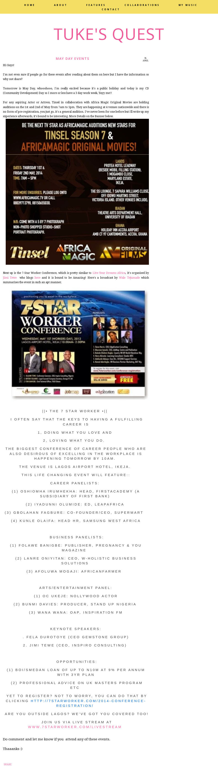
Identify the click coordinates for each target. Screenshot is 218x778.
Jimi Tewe (10, 277)
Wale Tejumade (129, 277)
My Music (188, 5)
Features (96, 5)
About (60, 5)
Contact (111, 9)
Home (29, 5)
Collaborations (142, 5)
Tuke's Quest (109, 34)
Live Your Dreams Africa (109, 273)
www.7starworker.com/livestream (76, 727)
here (36, 277)
